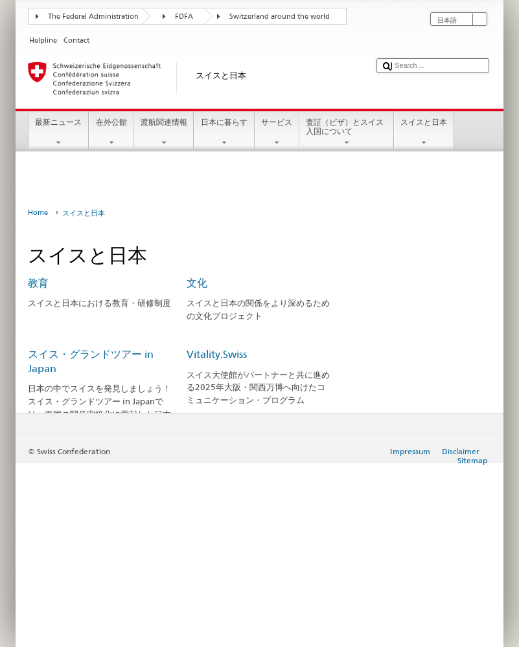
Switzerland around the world (279, 16)
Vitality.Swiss (217, 354)
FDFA (184, 16)
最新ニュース (58, 132)
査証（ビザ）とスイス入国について (346, 132)
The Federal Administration (93, 16)
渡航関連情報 (163, 132)
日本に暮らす (223, 132)
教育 (38, 283)
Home (38, 212)
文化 (197, 283)
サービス (277, 132)
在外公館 (111, 132)
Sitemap (472, 460)
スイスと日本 (424, 132)
